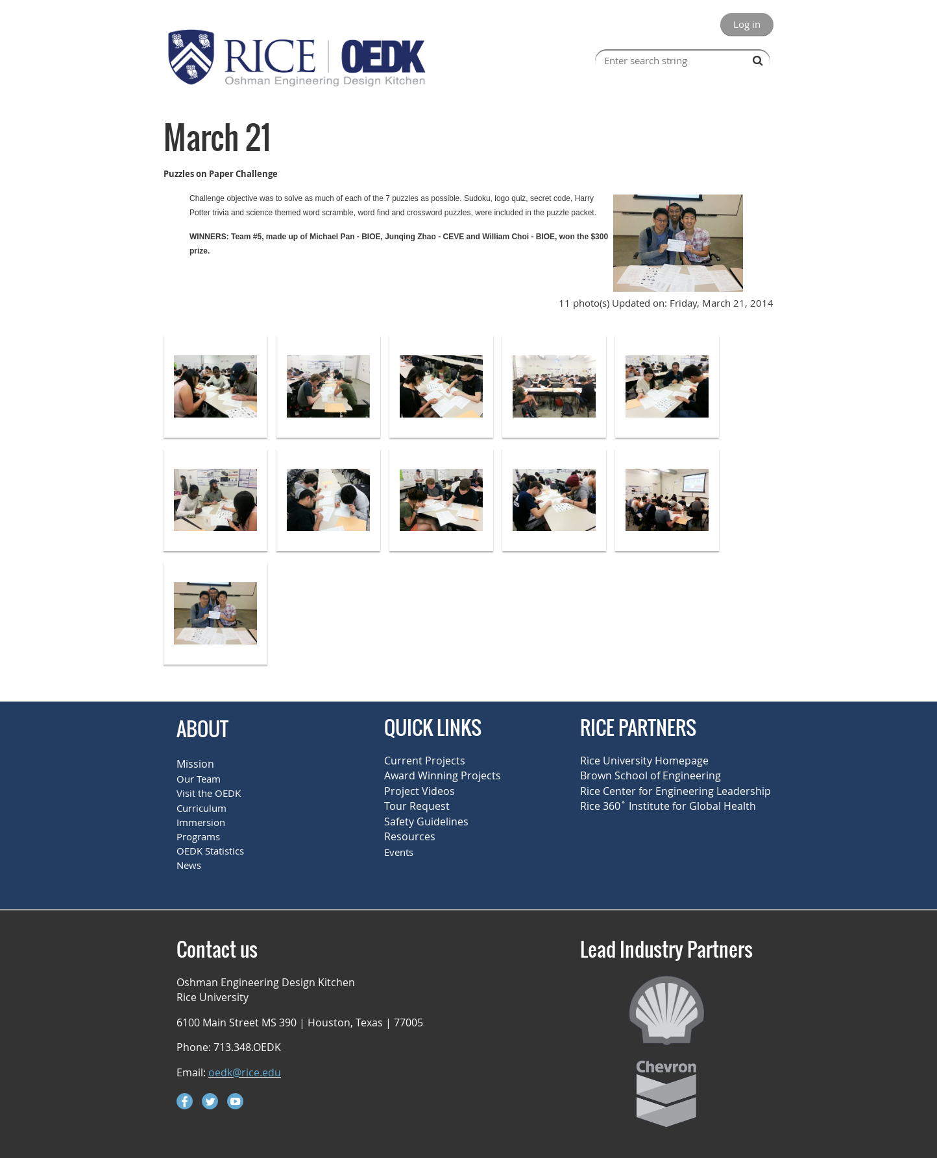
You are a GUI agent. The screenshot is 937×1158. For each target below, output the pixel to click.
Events (398, 851)
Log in (747, 24)
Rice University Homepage (644, 760)
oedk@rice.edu (244, 1072)
